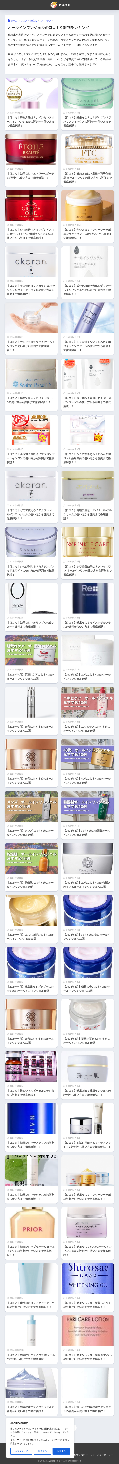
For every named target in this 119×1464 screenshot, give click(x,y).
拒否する (42, 1451)
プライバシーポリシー (101, 1455)
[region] (40, 1438)
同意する (61, 1451)
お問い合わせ (81, 1455)
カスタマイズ (21, 1451)
